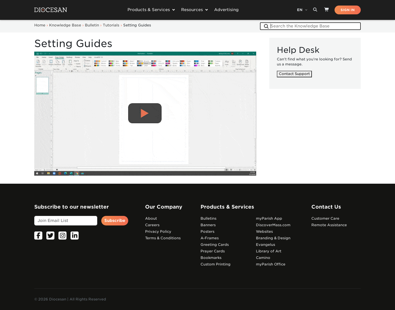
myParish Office (270, 264)
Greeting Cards (215, 245)
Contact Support (294, 74)
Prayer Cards (213, 251)
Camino (263, 258)
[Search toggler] (315, 10)
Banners (208, 225)
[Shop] (327, 10)
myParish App (269, 218)
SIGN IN (348, 10)
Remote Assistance (329, 225)
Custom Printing (216, 264)
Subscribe (114, 220)
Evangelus (265, 245)
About (151, 218)
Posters (207, 231)
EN (300, 10)
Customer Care (325, 218)
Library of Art (268, 251)
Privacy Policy (158, 231)
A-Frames (210, 238)
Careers (152, 225)
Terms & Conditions (163, 238)
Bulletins (208, 218)
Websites (264, 231)
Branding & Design (273, 238)
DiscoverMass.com (273, 225)
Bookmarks (211, 258)
